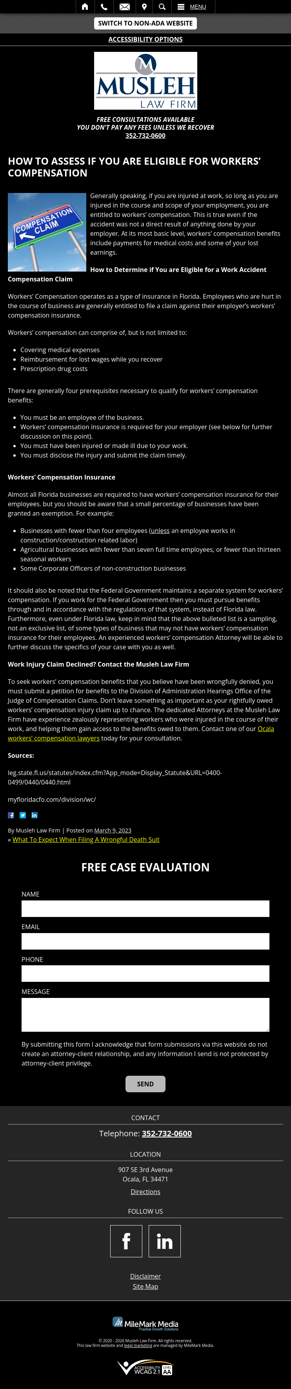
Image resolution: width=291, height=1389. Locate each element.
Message (35, 992)
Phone (32, 959)
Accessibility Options (146, 39)
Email (125, 6)
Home (85, 6)
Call (104, 6)
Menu (198, 7)
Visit (144, 6)
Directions (145, 1192)
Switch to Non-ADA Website (145, 23)
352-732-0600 (145, 135)
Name (30, 894)
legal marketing (138, 1345)
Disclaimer (145, 1276)
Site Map (145, 1286)
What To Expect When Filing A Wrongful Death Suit (86, 839)
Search (162, 6)
